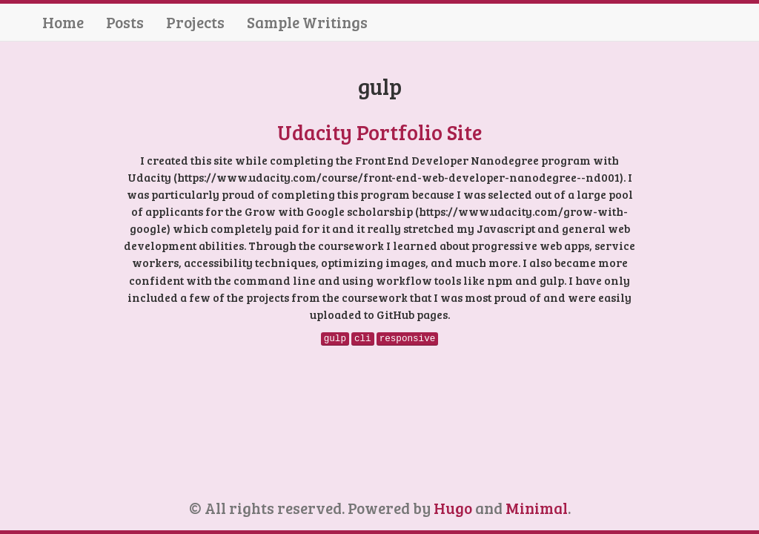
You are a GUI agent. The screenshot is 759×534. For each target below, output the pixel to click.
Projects (195, 22)
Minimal (537, 507)
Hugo (453, 507)
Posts (125, 22)
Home (63, 22)
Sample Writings (307, 22)
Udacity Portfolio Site (379, 132)
